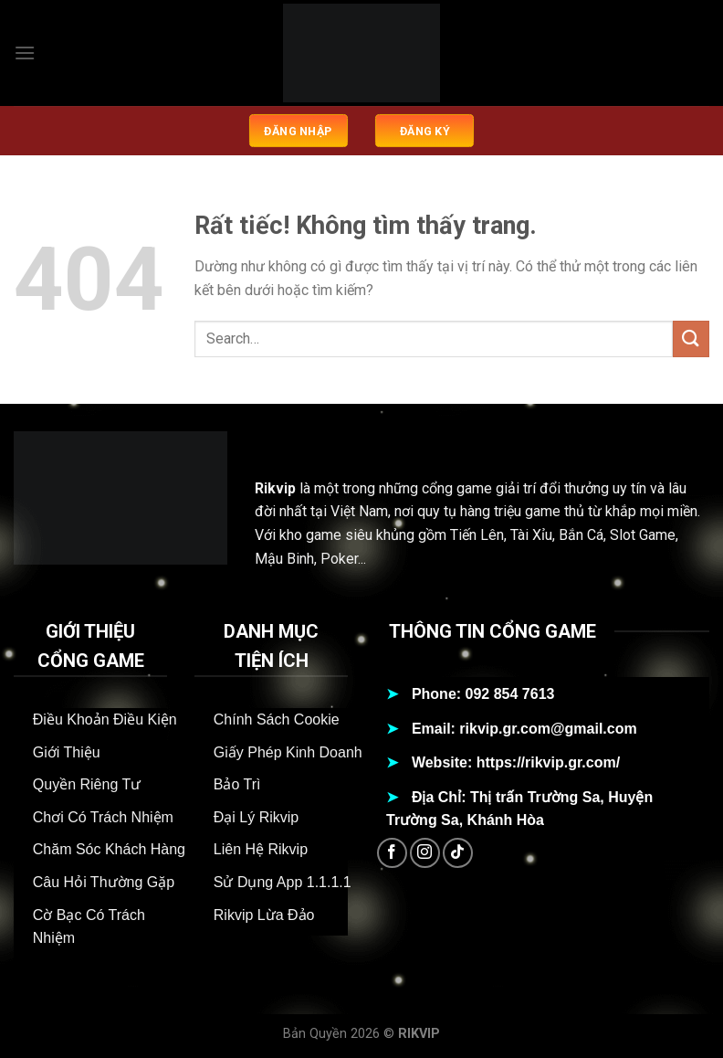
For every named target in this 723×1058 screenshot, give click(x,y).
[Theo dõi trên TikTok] (458, 853)
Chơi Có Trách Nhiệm (103, 817)
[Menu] (25, 52)
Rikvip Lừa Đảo (264, 915)
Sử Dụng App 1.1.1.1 (282, 882)
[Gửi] (691, 338)
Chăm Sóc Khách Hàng (109, 849)
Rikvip (275, 488)
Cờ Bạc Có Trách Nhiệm (89, 927)
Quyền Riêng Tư (87, 784)
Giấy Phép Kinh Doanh (288, 752)
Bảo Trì (237, 784)
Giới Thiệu (66, 752)
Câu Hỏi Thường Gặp (103, 882)
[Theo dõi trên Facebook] (392, 853)
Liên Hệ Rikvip (261, 849)
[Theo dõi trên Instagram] (425, 853)
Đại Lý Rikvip (256, 817)
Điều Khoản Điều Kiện (105, 719)
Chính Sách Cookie (277, 719)
